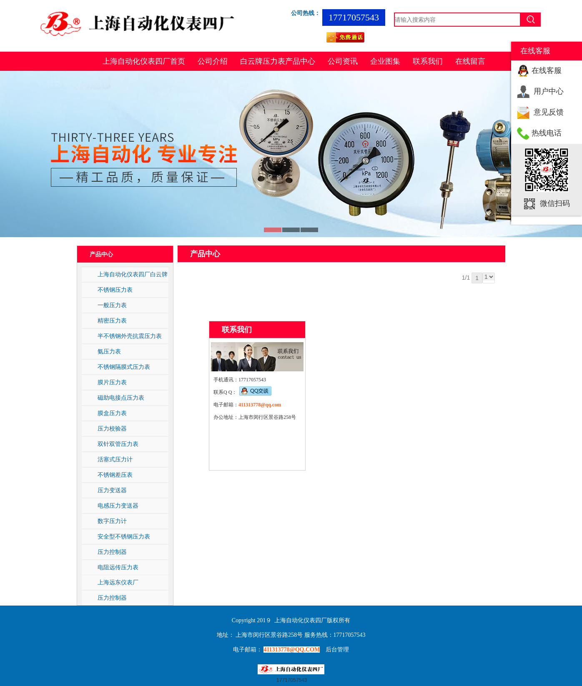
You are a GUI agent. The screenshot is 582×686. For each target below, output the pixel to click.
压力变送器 (112, 490)
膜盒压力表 (112, 413)
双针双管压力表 (118, 444)
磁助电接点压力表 (121, 397)
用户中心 (549, 91)
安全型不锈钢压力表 (124, 536)
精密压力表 (112, 320)
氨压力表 (109, 351)
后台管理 (337, 649)
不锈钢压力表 (115, 289)
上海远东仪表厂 (118, 582)
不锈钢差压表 (115, 474)
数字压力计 (112, 521)
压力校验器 (112, 428)
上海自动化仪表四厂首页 (144, 61)
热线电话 (547, 133)
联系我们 (428, 61)
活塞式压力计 (115, 459)
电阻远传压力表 (118, 567)
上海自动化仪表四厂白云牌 (133, 274)
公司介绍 (213, 61)
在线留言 (470, 61)
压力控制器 (112, 551)
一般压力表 (112, 305)
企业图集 (385, 61)
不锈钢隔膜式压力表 (124, 366)
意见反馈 (549, 112)
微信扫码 (555, 203)
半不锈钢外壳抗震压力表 (130, 336)
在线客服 (547, 70)
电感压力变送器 (118, 505)
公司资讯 (343, 61)
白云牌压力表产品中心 (277, 61)
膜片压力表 (112, 382)
